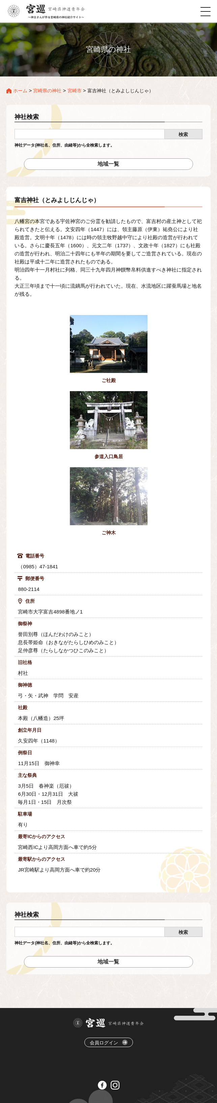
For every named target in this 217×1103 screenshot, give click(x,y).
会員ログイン (109, 1042)
